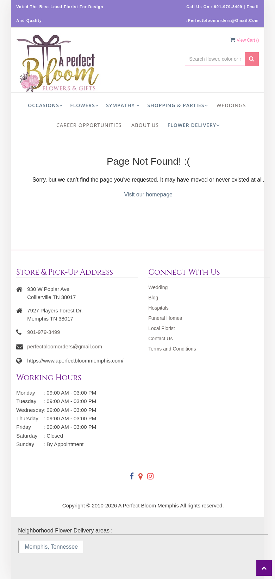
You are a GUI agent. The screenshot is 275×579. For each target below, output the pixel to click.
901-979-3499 (43, 332)
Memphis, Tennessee (51, 547)
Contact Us (160, 338)
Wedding (158, 287)
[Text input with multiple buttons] (215, 59)
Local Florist (161, 328)
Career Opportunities (88, 125)
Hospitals (158, 308)
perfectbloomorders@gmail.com (64, 346)
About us (145, 125)
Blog (153, 297)
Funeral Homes (165, 318)
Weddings (231, 105)
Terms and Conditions (172, 349)
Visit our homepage (148, 194)
